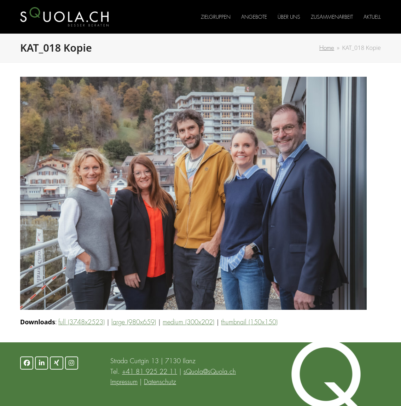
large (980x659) (133, 322)
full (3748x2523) (81, 322)
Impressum (124, 382)
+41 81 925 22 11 (149, 372)
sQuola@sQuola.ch (210, 372)
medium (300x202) (188, 322)
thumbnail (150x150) (249, 322)
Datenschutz (160, 382)
